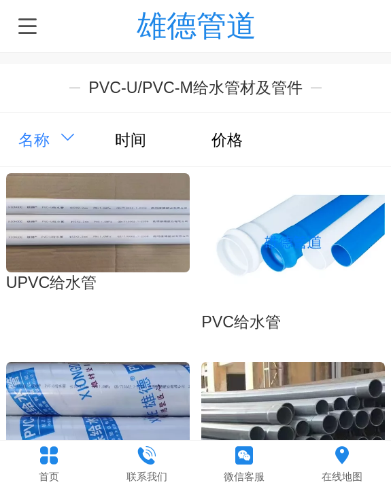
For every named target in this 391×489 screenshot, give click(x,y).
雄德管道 (196, 25)
